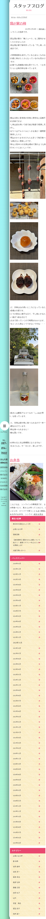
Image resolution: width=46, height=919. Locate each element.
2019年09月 (17, 822)
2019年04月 (17, 843)
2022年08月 (17, 695)
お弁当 (15, 460)
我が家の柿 (18, 23)
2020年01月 (17, 801)
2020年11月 (17, 759)
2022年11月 (17, 685)
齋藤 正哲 (16, 887)
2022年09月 (17, 690)
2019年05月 (17, 838)
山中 (14, 898)
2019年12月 (17, 806)
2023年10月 (17, 648)
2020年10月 (17, 764)
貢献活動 (16, 534)
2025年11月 (17, 574)
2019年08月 (17, 827)
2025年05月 (17, 595)
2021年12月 (17, 727)
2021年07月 (17, 732)
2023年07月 (17, 653)
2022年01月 (17, 722)
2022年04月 (17, 711)
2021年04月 (17, 738)
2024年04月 (17, 621)
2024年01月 (17, 632)
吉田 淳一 (16, 872)
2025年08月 (17, 585)
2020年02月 (17, 795)
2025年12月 (17, 569)
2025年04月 (17, 600)
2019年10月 (17, 816)
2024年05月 (17, 616)
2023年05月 (17, 664)
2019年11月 (17, 811)
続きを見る (38, 514)
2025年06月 (17, 590)
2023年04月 (17, 669)
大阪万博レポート (19, 550)
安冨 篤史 (17, 903)
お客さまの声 (18, 529)
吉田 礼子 (16, 893)
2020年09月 (17, 769)
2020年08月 (17, 774)
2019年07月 (17, 832)
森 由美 (15, 861)
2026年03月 (17, 563)
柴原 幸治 (16, 877)
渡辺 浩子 (16, 908)
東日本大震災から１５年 (22, 524)
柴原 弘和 (16, 882)
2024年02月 (17, 627)
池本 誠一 (42, 29)
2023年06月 (17, 659)
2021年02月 (17, 748)
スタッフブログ (22, 17)
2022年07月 (17, 701)
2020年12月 (17, 753)
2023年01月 (17, 674)
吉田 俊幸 (16, 866)
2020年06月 (17, 780)
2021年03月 (17, 743)
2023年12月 (17, 637)
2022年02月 (17, 717)
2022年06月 (17, 706)
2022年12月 (17, 680)
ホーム (13, 17)
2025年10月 (17, 579)
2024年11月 (17, 606)
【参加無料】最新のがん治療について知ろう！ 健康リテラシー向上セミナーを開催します (26, 542)
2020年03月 (17, 790)
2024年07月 (17, 611)
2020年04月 (17, 785)
